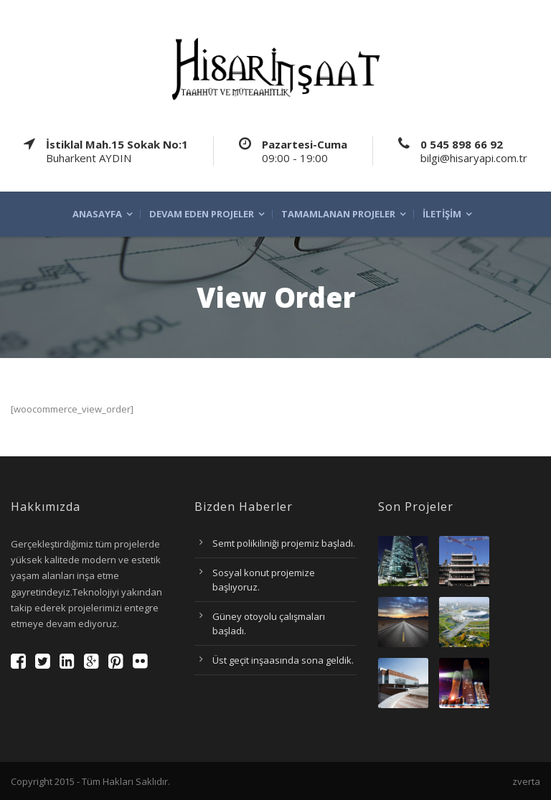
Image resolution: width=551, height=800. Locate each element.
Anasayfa (97, 214)
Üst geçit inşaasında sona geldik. (283, 660)
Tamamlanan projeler (338, 214)
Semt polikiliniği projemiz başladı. (283, 543)
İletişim (442, 214)
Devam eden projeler (201, 214)
